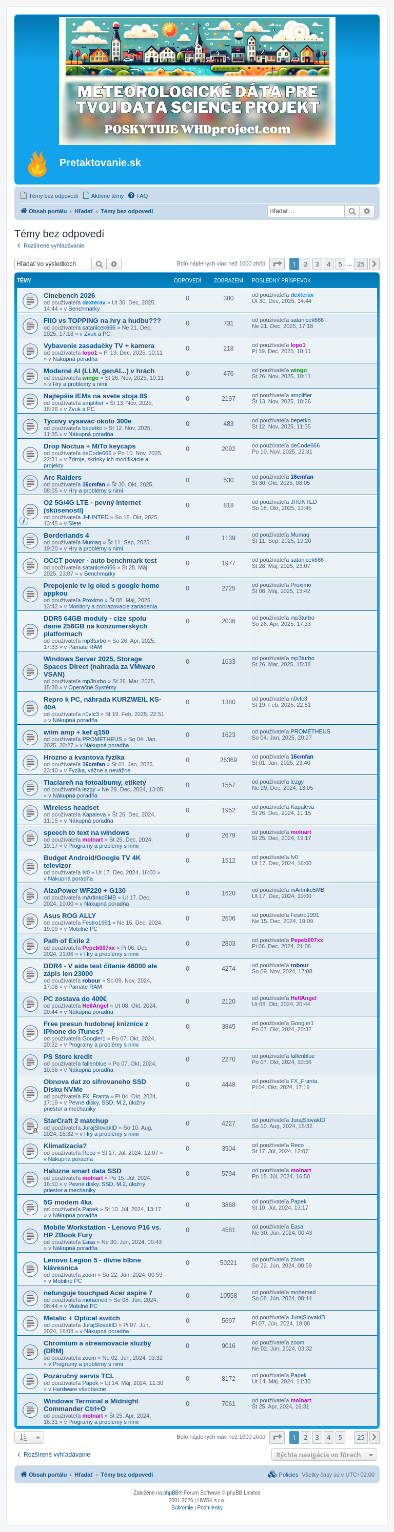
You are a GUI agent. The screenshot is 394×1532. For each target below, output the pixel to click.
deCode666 (96, 453)
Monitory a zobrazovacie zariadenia (112, 606)
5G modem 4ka (68, 1202)
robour (91, 980)
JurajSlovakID (99, 1128)
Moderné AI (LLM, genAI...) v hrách (99, 371)
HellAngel (95, 1006)
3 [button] (317, 264)
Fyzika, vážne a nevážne (99, 770)
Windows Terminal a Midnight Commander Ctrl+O (91, 1405)
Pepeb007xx (98, 948)
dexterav (93, 302)
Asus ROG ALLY (70, 916)
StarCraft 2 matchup (76, 1121)
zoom (89, 1275)
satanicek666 (98, 327)
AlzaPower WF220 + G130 (85, 890)
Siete (74, 523)
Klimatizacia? (65, 1146)
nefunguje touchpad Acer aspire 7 (98, 1293)
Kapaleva (94, 814)
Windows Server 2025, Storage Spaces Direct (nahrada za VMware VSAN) (99, 666)
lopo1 (89, 353)
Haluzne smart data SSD (83, 1171)
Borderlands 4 (66, 535)
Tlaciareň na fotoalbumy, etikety (95, 782)
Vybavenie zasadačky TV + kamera (99, 346)
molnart (92, 839)
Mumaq (91, 542)
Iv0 (86, 872)
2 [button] (305, 264)
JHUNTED (95, 517)
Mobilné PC (82, 929)
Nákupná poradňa (75, 359)
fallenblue (94, 1063)
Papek (90, 1209)
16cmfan (93, 484)
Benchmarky (84, 308)
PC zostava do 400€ (75, 999)
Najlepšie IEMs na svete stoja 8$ (95, 396)
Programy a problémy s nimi (103, 846)
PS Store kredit (68, 1056)
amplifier (93, 403)
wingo (90, 378)
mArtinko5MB (99, 897)
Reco (88, 1153)
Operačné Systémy (92, 687)
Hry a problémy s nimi (80, 384)
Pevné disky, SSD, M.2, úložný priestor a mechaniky (94, 1105)
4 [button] (328, 264)
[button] (277, 264)
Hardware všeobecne (79, 1389)
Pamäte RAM (85, 647)
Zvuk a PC (97, 334)
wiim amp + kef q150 (76, 732)
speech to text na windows (86, 832)
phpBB (171, 1493)
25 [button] (361, 264)
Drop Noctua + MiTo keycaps (90, 446)
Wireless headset (71, 807)
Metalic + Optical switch (82, 1318)
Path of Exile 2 (67, 941)
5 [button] (340, 264)
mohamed (94, 1300)
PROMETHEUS (102, 739)
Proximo (92, 600)
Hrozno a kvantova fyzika (84, 757)
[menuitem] (48, 196)
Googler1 (93, 1038)
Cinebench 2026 (69, 295)
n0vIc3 (90, 714)
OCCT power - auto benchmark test (100, 560)
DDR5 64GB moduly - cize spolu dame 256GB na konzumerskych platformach (95, 626)
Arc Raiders (63, 477)
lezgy (88, 789)
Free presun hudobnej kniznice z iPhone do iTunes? (96, 1027)
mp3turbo (94, 641)
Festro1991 (96, 923)
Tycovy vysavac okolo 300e (87, 421)
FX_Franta (95, 1096)
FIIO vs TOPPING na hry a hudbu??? (102, 320)
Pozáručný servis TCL (79, 1376)
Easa (88, 1242)
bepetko (92, 428)
